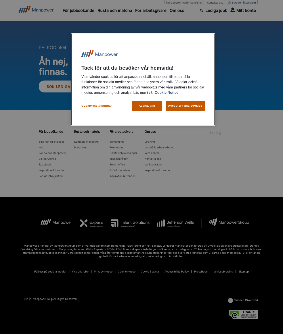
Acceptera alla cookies (185, 105)
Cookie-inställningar (96, 105)
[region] (143, 79)
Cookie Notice (166, 92)
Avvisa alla (147, 105)
